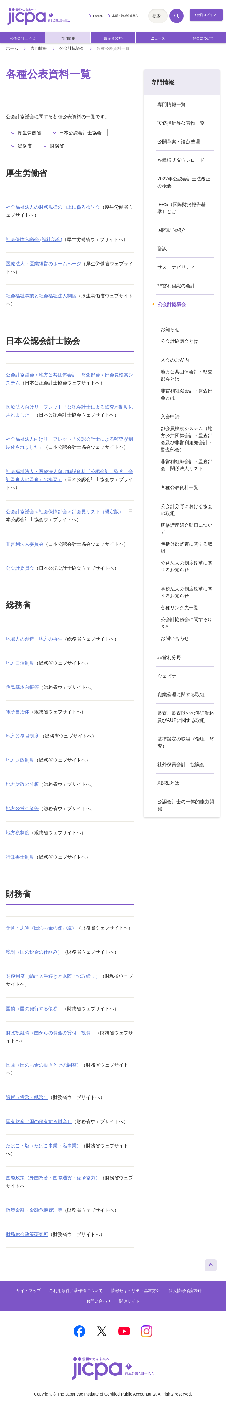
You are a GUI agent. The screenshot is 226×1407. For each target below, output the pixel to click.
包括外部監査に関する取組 (186, 548)
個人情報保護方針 (185, 1290)
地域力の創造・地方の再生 (34, 638)
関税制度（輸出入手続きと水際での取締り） (53, 976)
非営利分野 (169, 657)
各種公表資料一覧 (179, 487)
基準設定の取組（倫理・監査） (185, 742)
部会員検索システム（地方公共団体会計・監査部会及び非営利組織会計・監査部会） (186, 439)
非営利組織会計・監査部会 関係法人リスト (186, 465)
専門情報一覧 (171, 104)
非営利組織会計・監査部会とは (186, 394)
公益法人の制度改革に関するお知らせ (186, 566)
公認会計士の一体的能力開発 (185, 805)
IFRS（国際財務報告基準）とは (181, 208)
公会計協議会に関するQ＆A (186, 623)
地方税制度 (17, 832)
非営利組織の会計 (176, 285)
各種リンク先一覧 (179, 607)
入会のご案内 (175, 360)
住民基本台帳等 (22, 687)
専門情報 (68, 38)
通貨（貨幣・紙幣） (27, 1097)
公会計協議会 (71, 48)
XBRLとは (168, 783)
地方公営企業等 (22, 808)
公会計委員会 (20, 568)
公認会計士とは (22, 38)
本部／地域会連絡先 (125, 15)
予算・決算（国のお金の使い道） (41, 927)
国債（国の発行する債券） (34, 1008)
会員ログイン (206, 15)
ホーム (12, 48)
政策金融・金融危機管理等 (34, 1210)
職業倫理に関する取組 (181, 694)
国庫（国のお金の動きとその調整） (43, 1064)
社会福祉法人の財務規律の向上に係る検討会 (53, 207)
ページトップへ (211, 1264)
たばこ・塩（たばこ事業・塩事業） (43, 1145)
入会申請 (170, 416)
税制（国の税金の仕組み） (34, 952)
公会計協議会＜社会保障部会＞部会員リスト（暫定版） (65, 511)
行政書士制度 (20, 857)
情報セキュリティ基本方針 (135, 1290)
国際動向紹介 (171, 230)
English (98, 15)
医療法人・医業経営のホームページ (43, 263)
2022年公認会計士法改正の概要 (183, 182)
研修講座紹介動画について (186, 529)
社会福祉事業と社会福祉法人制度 (41, 295)
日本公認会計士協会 (80, 132)
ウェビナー (169, 676)
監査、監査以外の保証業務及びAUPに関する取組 (185, 717)
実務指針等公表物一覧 (181, 123)
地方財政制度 (20, 760)
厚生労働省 (29, 132)
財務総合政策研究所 (27, 1234)
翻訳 (162, 248)
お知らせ (170, 329)
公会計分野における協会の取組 (186, 510)
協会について (203, 38)
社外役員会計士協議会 (181, 764)
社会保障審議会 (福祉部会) (34, 239)
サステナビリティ (176, 267)
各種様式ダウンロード (181, 160)
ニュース (158, 38)
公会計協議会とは (179, 341)
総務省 (25, 145)
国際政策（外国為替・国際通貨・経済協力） (53, 1177)
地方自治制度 (20, 663)
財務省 (57, 145)
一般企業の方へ (113, 38)
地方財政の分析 (22, 784)
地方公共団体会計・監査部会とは (186, 375)
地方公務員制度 (23, 735)
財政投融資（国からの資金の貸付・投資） (50, 1032)
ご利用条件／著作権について (76, 1290)
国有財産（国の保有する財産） (39, 1121)
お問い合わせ (175, 638)
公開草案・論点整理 (178, 141)
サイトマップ (28, 1290)
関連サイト (129, 1301)
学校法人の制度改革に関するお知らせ (186, 592)
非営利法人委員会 (25, 544)
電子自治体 (17, 711)
